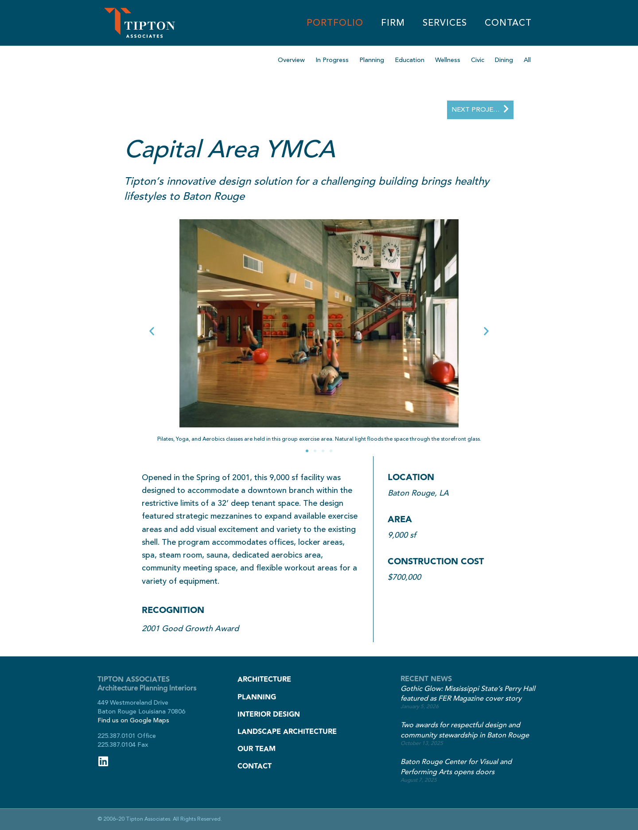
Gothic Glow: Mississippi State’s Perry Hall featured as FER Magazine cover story (468, 693)
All (527, 60)
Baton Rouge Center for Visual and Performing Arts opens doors (456, 766)
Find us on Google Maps (133, 720)
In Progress (332, 60)
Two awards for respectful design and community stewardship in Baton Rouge (465, 730)
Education (409, 60)
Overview (291, 60)
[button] (151, 331)
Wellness (447, 60)
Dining (504, 60)
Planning (371, 60)
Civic (477, 60)
